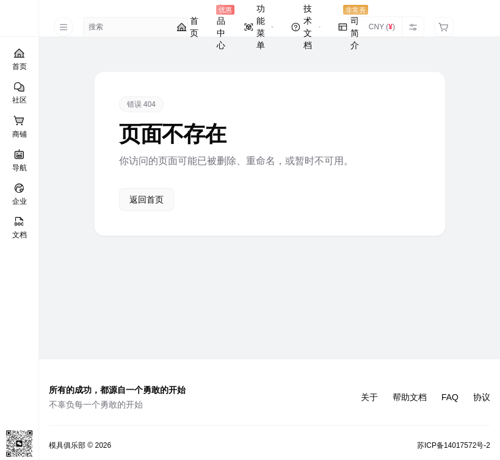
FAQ (449, 397)
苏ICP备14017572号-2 (453, 445)
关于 (369, 397)
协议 (481, 397)
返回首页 (146, 199)
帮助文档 (410, 397)
